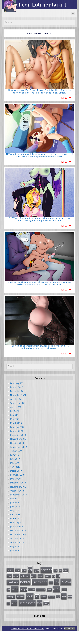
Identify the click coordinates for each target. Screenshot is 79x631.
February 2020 (17, 427)
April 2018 (15, 514)
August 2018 (16, 498)
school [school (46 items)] (43, 596)
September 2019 (18, 447)
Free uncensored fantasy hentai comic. (27, 628)
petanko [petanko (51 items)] (20, 596)
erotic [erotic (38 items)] (9, 576)
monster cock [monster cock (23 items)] (40, 590)
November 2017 (18, 534)
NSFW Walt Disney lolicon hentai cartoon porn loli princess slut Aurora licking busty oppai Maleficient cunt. (39, 219)
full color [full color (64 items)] (25, 576)
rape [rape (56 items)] (37, 596)
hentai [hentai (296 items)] (25, 582)
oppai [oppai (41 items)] (64, 589)
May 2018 (14, 510)
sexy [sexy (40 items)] (70, 596)
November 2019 (18, 438)
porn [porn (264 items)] (29, 596)
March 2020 (16, 423)
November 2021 (18, 395)
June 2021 (15, 415)
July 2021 (14, 411)
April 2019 (15, 466)
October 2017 (17, 538)
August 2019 (16, 450)
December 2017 (18, 530)
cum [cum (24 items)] (60, 570)
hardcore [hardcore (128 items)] (12, 582)
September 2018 (18, 494)
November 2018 (18, 486)
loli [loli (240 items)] (57, 582)
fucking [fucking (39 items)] (16, 576)
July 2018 (14, 502)
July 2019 (14, 454)
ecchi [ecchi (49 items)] (65, 570)
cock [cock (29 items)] (55, 571)
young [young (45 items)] (46, 603)
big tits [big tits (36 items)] (36, 570)
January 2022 (16, 387)
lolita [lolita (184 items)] (14, 589)
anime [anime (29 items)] (24, 571)
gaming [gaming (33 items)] (47, 576)
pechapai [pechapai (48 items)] (11, 596)
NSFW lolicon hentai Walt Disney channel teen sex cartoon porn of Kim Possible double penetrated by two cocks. (39, 155)
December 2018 (18, 482)
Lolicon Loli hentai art (39, 5)
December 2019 (18, 435)
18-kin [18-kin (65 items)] (10, 570)
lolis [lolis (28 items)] (8, 590)
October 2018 (17, 490)
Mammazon (69, 628)
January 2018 (16, 526)
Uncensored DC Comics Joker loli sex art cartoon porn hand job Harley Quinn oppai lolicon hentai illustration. (39, 283)
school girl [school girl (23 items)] (51, 597)
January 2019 (16, 478)
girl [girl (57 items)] (58, 576)
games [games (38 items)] (40, 576)
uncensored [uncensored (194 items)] (27, 603)
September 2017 (18, 542)
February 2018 (17, 522)
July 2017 (14, 550)
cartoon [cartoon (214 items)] (46, 570)
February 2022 (17, 383)
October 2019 (17, 443)
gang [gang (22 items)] (53, 576)
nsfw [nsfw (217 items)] (56, 589)
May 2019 (14, 462)
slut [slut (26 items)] (8, 603)
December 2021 (18, 391)
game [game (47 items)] (33, 576)
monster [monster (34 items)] (31, 589)
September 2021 (18, 403)
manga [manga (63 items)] (23, 589)
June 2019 (15, 458)
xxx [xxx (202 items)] (39, 603)
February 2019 (17, 474)
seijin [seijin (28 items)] (58, 597)
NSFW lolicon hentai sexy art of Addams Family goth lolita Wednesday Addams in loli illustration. (39, 347)
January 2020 (16, 431)
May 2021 (14, 419)
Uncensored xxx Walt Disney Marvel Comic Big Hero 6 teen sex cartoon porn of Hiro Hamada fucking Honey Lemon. (39, 91)
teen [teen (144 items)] (14, 603)
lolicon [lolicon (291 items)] (66, 582)
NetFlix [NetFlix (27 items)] (49, 590)
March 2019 (16, 470)
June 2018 (15, 506)
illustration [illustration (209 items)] (39, 582)
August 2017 (16, 546)
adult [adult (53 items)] (17, 570)
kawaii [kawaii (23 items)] (51, 583)
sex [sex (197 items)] (64, 596)
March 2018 (16, 518)
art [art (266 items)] (30, 570)
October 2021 (17, 399)
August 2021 (16, 407)
